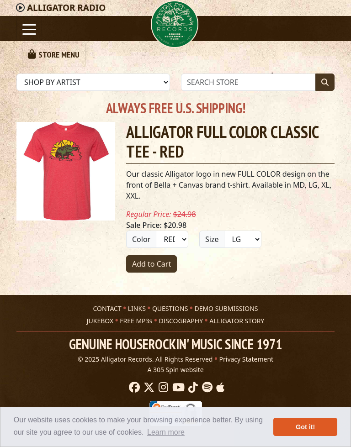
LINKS (137, 308)
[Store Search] (248, 82)
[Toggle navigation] (29, 28)
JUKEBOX (100, 320)
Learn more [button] (166, 432)
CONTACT (107, 308)
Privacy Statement (246, 359)
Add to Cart (151, 264)
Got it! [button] (305, 427)
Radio (66, 8)
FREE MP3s (136, 320)
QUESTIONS (170, 308)
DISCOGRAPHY (181, 320)
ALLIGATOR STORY (236, 320)
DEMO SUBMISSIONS (226, 308)
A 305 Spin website (175, 369)
